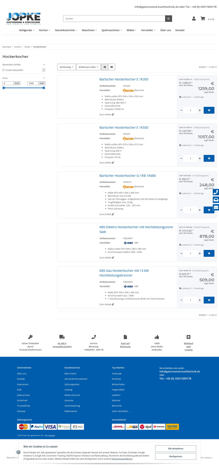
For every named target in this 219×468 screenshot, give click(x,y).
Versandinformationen (76, 378)
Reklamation (71, 411)
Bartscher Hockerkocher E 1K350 (123, 79)
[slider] (3, 88)
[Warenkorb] (207, 18)
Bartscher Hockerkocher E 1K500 (123, 127)
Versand (51, 435)
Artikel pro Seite (87, 67)
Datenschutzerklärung (121, 459)
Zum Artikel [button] (106, 114)
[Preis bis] (33, 83)
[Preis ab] (8, 83)
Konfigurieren (175, 456)
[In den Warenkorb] (209, 110)
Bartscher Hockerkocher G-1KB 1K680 (127, 175)
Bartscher (117, 405)
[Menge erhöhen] (199, 110)
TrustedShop (23, 405)
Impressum (23, 384)
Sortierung (65, 67)
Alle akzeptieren (175, 448)
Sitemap (21, 411)
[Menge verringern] (181, 110)
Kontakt (21, 378)
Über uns (21, 373)
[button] (194, 18)
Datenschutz (23, 395)
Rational (116, 400)
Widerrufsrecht (72, 395)
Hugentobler (118, 389)
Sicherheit (22, 400)
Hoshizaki (117, 373)
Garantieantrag (72, 405)
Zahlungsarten (72, 384)
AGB (19, 389)
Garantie (69, 400)
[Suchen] (114, 18)
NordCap (116, 378)
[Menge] (190, 110)
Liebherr (116, 395)
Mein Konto (70, 373)
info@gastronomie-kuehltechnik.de (157, 6)
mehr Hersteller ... (121, 411)
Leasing (68, 389)
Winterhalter (118, 384)
